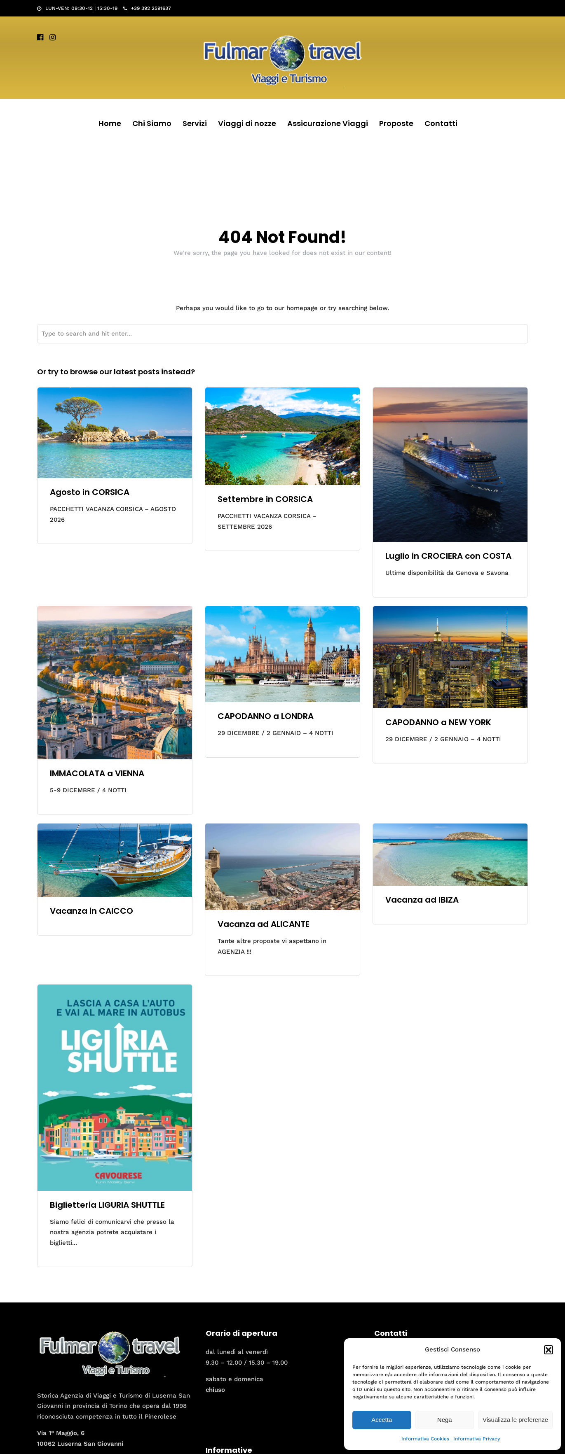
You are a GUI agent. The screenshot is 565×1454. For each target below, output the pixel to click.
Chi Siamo (151, 123)
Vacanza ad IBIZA (422, 900)
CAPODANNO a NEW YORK (438, 722)
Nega (444, 1419)
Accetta (381, 1419)
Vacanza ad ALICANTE (263, 924)
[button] (548, 1350)
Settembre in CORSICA (265, 499)
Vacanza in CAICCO (91, 911)
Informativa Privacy (476, 1439)
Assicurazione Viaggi (327, 123)
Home (109, 123)
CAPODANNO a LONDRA (266, 716)
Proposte (396, 123)
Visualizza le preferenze (515, 1419)
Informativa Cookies (425, 1439)
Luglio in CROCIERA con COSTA (448, 556)
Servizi (195, 123)
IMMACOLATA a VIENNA (97, 773)
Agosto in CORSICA (89, 492)
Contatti (440, 123)
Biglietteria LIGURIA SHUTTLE (107, 1205)
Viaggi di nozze (247, 123)
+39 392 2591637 (147, 8)
